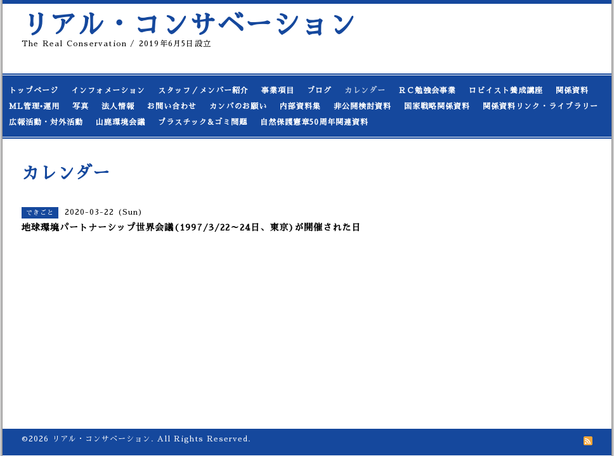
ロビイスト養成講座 (506, 90)
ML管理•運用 (34, 106)
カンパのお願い (238, 106)
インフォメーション (108, 90)
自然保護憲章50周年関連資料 (314, 122)
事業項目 (277, 90)
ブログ (319, 90)
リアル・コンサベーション (189, 25)
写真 (80, 106)
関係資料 (572, 90)
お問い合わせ (172, 106)
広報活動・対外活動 (46, 122)
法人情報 (117, 106)
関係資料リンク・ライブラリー (540, 106)
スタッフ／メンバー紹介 (203, 90)
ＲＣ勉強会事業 (427, 90)
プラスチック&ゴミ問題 (202, 122)
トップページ (33, 90)
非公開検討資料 (362, 106)
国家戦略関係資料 (437, 106)
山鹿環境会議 (120, 122)
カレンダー (365, 90)
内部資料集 (300, 106)
